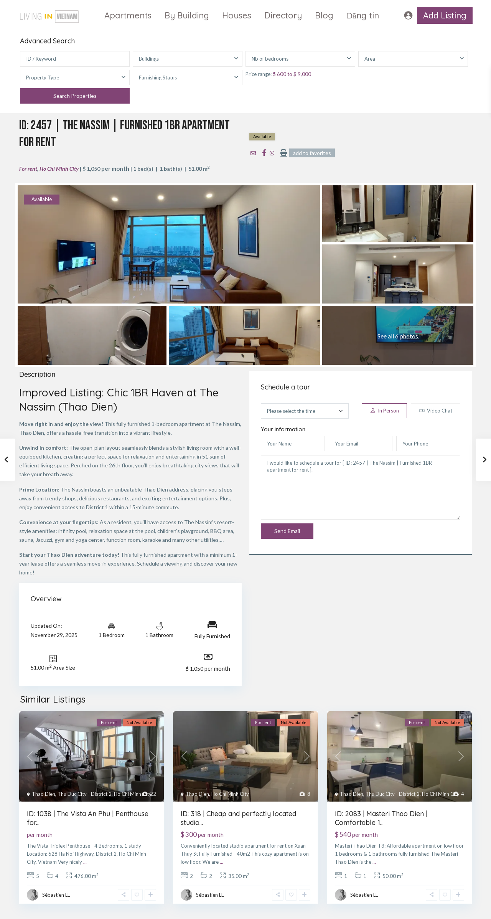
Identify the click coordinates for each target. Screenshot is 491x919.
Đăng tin (362, 15)
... (85, 862)
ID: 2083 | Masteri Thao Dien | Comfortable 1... (381, 818)
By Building (187, 15)
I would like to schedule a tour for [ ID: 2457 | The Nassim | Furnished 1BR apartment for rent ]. (360, 487)
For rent (28, 168)
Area (369, 59)
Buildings (149, 59)
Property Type (42, 77)
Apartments (128, 15)
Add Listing (444, 15)
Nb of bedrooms (270, 59)
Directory (283, 15)
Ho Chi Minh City (59, 168)
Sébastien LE (56, 895)
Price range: (259, 74)
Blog (324, 15)
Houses (236, 15)
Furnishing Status (158, 77)
